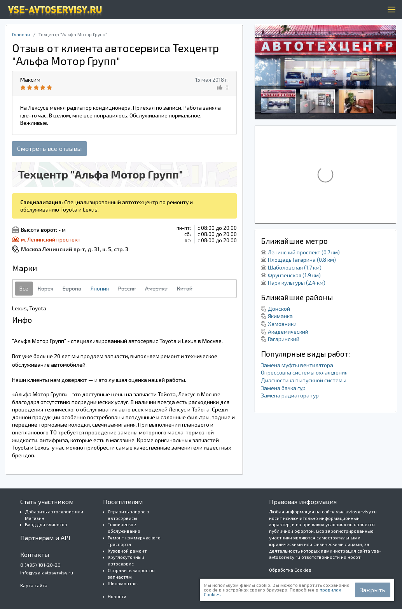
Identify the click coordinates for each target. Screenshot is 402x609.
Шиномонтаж (123, 583)
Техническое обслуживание (124, 528)
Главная (21, 34)
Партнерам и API (45, 537)
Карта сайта (33, 585)
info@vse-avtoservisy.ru (46, 572)
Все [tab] (23, 288)
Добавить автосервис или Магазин (54, 515)
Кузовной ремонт (127, 550)
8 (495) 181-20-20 (40, 564)
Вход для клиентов (46, 524)
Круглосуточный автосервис (126, 560)
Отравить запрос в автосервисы (128, 515)
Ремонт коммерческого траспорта (134, 541)
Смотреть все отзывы (49, 148)
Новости (117, 596)
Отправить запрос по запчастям (131, 573)
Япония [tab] (100, 288)
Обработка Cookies (290, 569)
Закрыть (372, 589)
